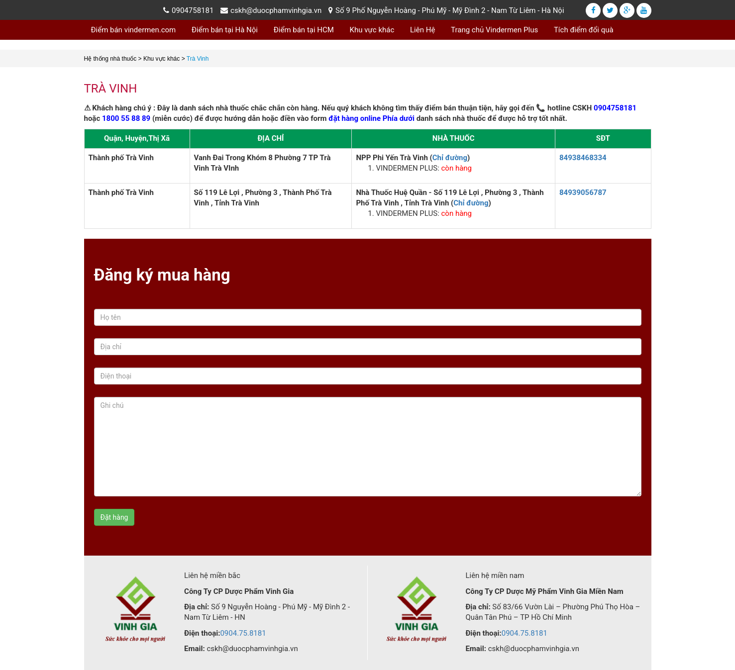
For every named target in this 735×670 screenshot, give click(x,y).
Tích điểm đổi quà (584, 29)
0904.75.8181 (243, 633)
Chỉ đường (449, 157)
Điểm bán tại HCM (304, 29)
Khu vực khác (372, 29)
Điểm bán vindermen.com (133, 29)
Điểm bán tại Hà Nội (225, 29)
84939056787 (583, 192)
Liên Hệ (422, 29)
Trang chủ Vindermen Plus (494, 29)
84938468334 (583, 157)
